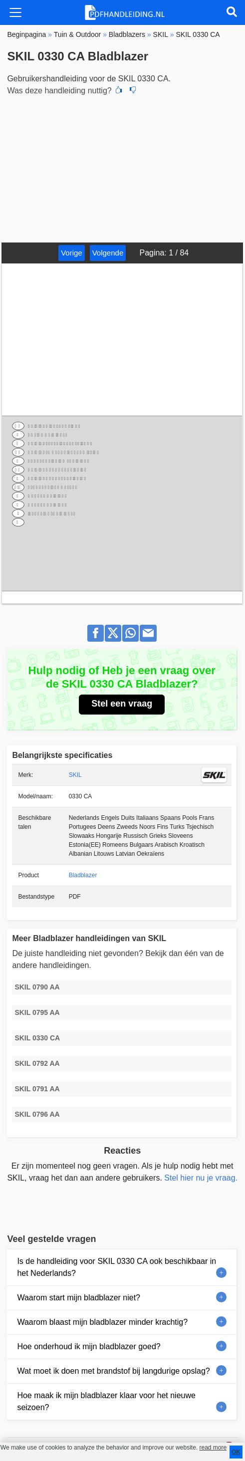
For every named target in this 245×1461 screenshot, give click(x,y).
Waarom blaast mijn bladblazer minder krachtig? (102, 1322)
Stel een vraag (121, 704)
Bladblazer (83, 875)
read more (213, 1447)
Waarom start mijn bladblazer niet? (78, 1297)
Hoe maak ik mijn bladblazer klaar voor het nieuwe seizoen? (106, 1401)
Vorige (71, 252)
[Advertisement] (122, 168)
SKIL (75, 774)
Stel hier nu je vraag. (201, 1178)
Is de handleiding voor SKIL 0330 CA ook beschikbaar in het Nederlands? (116, 1267)
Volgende (108, 252)
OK (236, 1452)
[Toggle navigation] (15, 12)
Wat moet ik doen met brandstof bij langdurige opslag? (113, 1371)
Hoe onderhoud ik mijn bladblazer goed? (88, 1346)
